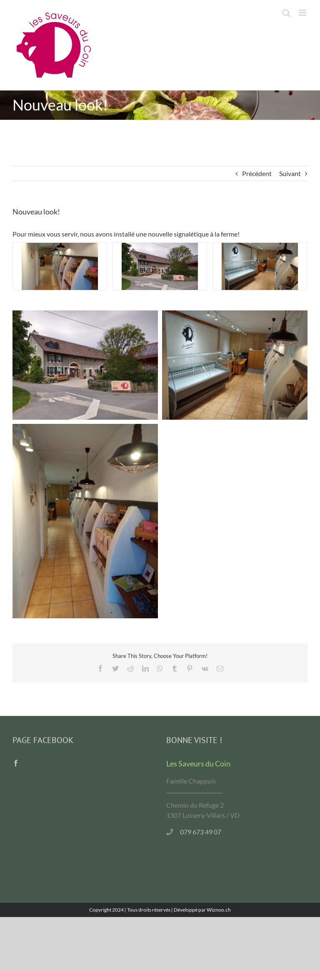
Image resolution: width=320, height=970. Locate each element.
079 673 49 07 (200, 832)
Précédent (257, 173)
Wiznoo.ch (219, 910)
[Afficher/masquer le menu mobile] (303, 12)
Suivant (290, 173)
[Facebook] (15, 763)
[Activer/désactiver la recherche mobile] (286, 12)
